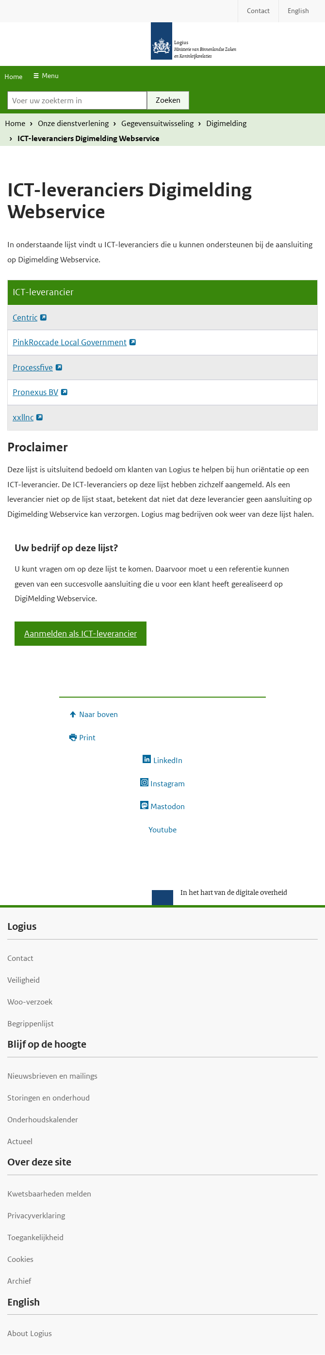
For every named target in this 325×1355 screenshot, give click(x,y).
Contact (20, 958)
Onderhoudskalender (42, 1120)
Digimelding (226, 123)
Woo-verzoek (29, 1002)
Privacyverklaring (36, 1216)
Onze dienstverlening (73, 123)
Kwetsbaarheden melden (49, 1194)
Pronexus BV (35, 392)
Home (13, 76)
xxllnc (23, 417)
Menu (50, 75)
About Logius (29, 1333)
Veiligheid (23, 980)
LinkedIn (167, 760)
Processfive (33, 367)
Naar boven (98, 714)
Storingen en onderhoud (48, 1098)
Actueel (19, 1141)
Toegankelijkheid (35, 1237)
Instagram (167, 784)
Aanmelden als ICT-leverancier (80, 633)
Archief (19, 1281)
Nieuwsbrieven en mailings (52, 1076)
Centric (25, 317)
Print (87, 738)
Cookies (20, 1259)
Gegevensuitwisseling (157, 123)
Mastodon (167, 806)
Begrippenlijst (30, 1024)
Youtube (162, 830)
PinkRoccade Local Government (70, 342)
